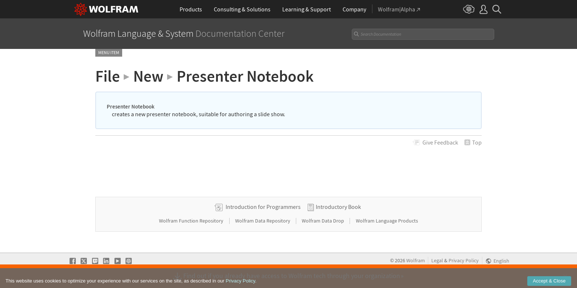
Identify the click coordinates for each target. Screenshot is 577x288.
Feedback (440, 142)
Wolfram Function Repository (191, 220)
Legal (437, 260)
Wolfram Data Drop (323, 220)
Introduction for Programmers (263, 206)
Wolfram (415, 260)
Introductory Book (338, 206)
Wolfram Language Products (387, 220)
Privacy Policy (464, 260)
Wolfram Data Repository (263, 220)
